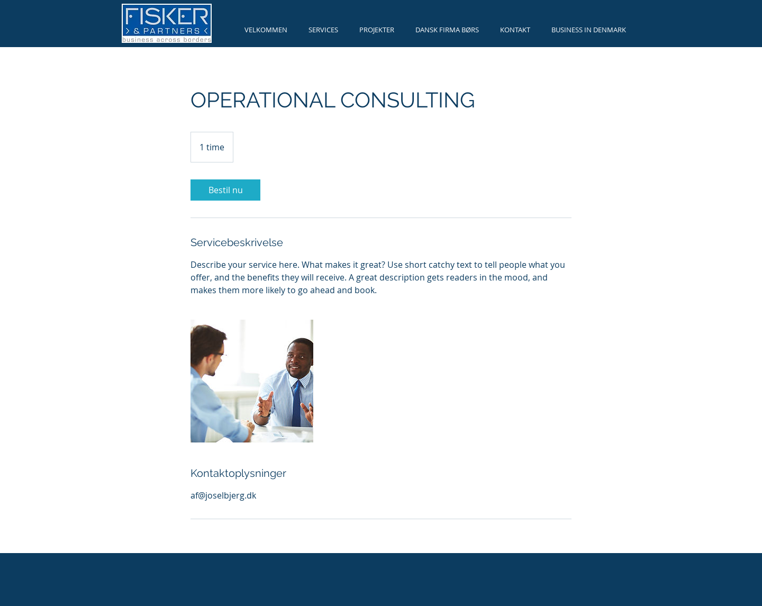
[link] (225, 190)
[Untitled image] (251, 381)
